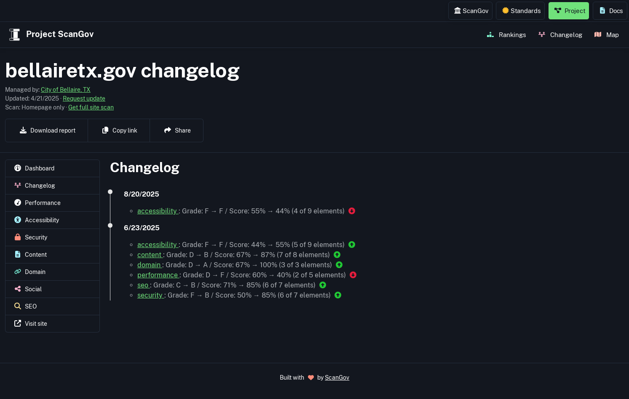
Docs (611, 10)
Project (570, 10)
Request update (84, 98)
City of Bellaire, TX (66, 89)
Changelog (560, 34)
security (150, 295)
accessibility (158, 211)
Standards (521, 10)
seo (143, 285)
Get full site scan (91, 107)
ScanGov (471, 10)
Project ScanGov (50, 34)
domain (149, 265)
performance (158, 275)
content (150, 255)
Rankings (506, 34)
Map (606, 34)
